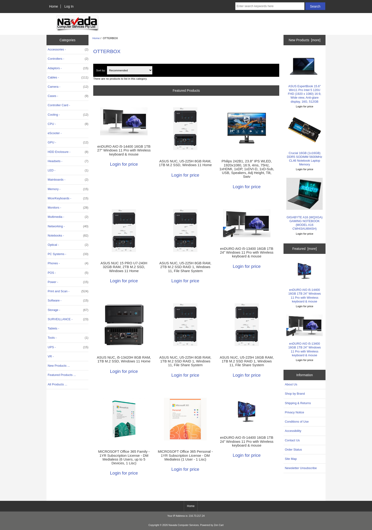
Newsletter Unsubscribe (301, 468)
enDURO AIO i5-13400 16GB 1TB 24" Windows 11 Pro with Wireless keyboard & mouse (246, 252)
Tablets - (53, 328)
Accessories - (68, 49)
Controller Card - (59, 105)
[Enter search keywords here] (269, 6)
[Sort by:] (129, 70)
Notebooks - (68, 236)
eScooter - (55, 133)
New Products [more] (305, 40)
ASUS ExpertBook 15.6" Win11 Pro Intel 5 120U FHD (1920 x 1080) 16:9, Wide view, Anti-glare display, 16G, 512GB (304, 77)
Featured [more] (304, 249)
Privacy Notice (294, 412)
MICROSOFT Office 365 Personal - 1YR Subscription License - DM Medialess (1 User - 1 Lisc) (185, 455)
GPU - (68, 142)
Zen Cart (219, 525)
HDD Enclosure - (68, 152)
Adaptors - (68, 68)
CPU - (68, 124)
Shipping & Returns (298, 403)
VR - (51, 356)
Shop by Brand (295, 393)
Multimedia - (68, 217)
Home (53, 6)
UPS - (68, 347)
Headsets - (68, 161)
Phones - (68, 263)
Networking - (68, 226)
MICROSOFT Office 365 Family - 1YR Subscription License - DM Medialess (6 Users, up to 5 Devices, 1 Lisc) (124, 457)
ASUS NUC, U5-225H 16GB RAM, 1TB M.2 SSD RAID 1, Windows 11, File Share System (247, 361)
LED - (68, 170)
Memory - (68, 189)
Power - (68, 282)
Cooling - (68, 115)
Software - (68, 300)
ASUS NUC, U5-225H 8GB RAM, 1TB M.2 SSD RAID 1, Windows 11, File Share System (185, 361)
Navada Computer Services (183, 525)
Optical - (68, 245)
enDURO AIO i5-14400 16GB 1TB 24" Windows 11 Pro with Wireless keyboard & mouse (246, 441)
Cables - (68, 77)
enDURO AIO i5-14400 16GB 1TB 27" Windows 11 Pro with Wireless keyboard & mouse (124, 150)
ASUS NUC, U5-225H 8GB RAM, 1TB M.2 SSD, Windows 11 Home (185, 163)
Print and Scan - (68, 291)
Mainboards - (68, 180)
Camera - (68, 87)
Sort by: (101, 70)
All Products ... (57, 384)
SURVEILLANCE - (68, 319)
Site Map (291, 459)
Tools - (68, 338)
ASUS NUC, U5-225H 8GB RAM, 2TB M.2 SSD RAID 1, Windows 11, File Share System (185, 267)
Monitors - (68, 208)
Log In (69, 6)
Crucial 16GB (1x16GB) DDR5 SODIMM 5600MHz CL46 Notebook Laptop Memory (304, 140)
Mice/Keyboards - (68, 198)
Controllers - (68, 59)
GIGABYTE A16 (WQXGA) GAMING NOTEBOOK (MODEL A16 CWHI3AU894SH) (304, 204)
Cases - (68, 96)
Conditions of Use (297, 421)
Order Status (293, 449)
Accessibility (293, 431)
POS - (68, 273)
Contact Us (292, 440)
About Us (291, 384)
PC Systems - (68, 254)
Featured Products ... (62, 375)
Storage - (68, 310)
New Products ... (59, 365)
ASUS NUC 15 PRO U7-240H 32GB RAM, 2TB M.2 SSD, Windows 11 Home (124, 267)
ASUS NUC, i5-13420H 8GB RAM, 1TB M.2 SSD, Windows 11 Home (124, 359)
